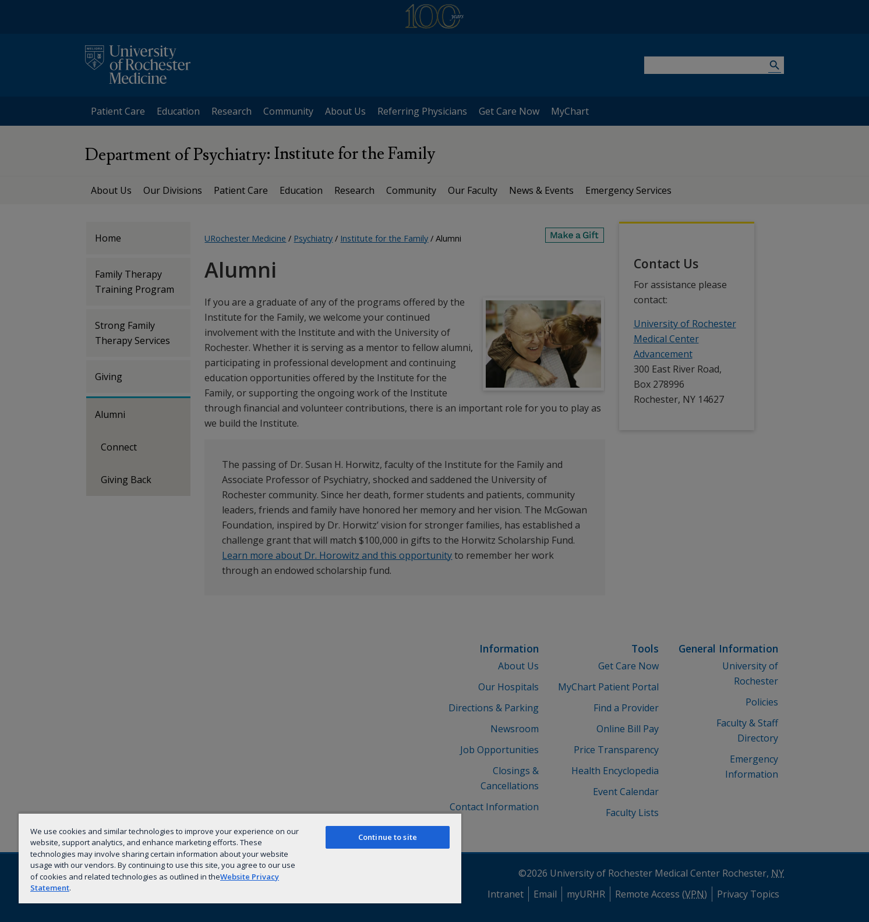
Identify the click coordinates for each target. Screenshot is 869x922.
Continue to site (387, 837)
